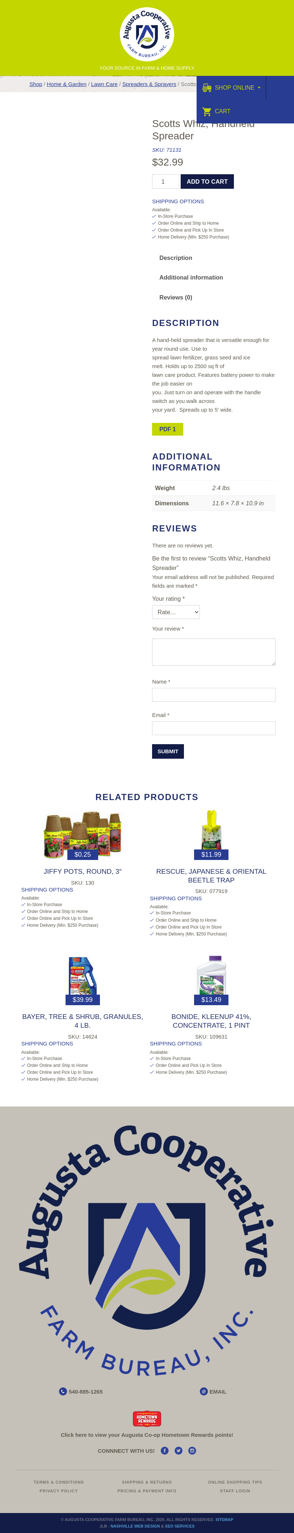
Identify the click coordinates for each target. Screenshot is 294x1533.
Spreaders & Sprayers (149, 84)
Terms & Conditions (59, 1482)
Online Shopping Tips (235, 1482)
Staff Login (235, 1491)
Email (160, 715)
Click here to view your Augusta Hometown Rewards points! (147, 1435)
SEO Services (180, 1526)
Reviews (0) (175, 297)
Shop (35, 84)
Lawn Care (104, 84)
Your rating (168, 598)
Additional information (191, 277)
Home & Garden (67, 84)
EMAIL (218, 1392)
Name (161, 681)
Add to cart (207, 181)
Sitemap (224, 1519)
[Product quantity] (165, 181)
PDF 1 (167, 429)
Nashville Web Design (135, 1526)
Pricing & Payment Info (146, 1491)
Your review (168, 628)
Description (175, 257)
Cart (216, 111)
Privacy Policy (58, 1491)
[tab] (176, 258)
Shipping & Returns (147, 1482)
